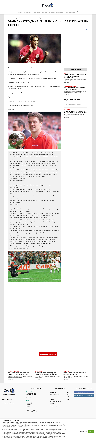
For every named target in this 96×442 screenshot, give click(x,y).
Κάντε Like (91, 392)
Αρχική (9, 18)
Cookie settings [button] (83, 431)
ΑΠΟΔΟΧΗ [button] (91, 431)
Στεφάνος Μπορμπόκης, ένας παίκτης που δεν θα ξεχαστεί (74, 88)
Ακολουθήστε (90, 395)
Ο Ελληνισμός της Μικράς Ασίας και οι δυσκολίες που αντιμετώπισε (75, 76)
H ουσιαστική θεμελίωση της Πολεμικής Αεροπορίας (74, 100)
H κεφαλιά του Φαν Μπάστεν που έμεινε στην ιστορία (74, 373)
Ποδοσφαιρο (14, 18)
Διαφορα (66, 73)
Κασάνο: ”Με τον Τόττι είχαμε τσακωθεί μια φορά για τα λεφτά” (74, 112)
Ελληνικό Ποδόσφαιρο (70, 86)
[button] (77, 12)
